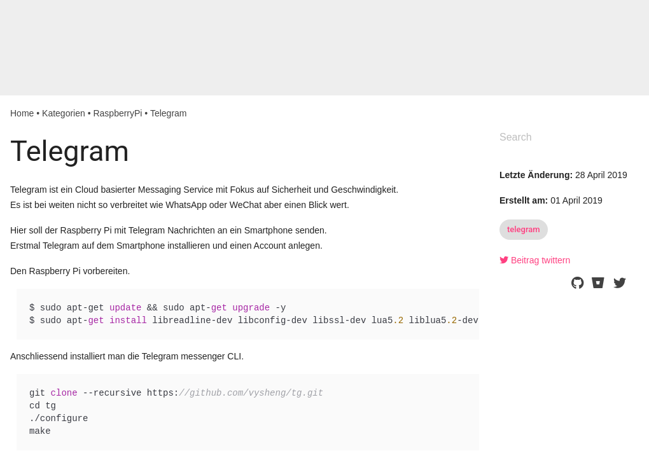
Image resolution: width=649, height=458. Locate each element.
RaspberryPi (117, 113)
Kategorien (63, 113)
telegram (523, 229)
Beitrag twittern (534, 260)
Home (22, 113)
